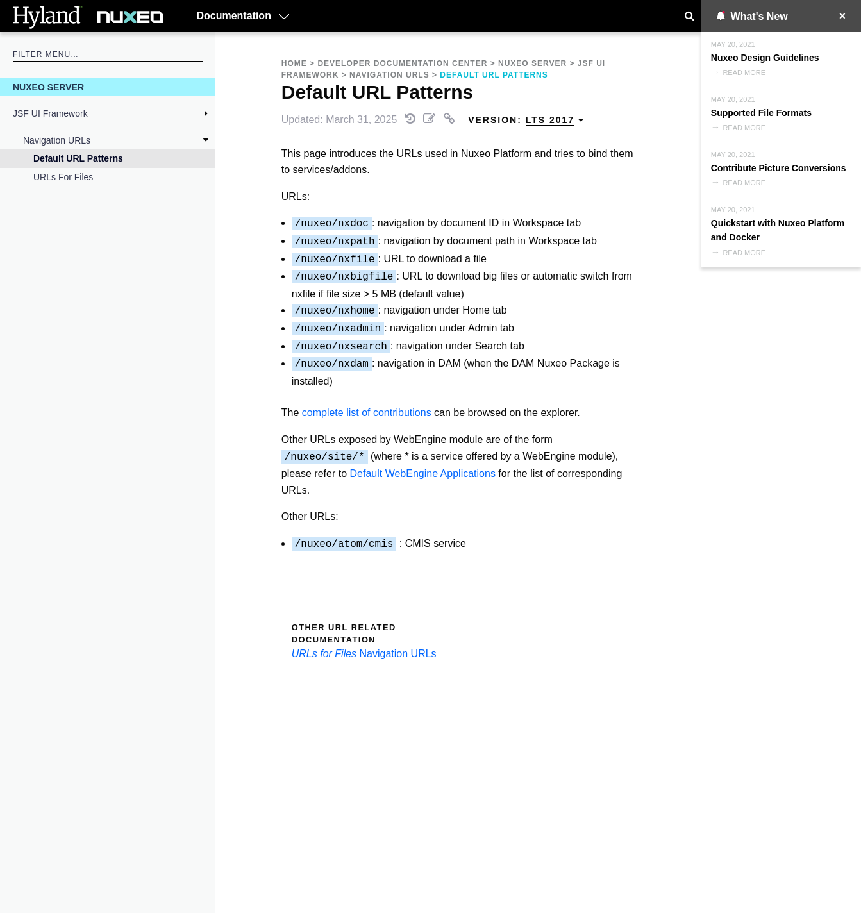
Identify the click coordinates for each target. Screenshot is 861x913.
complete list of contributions (366, 412)
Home (294, 63)
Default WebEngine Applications (422, 473)
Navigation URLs (56, 140)
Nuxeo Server (48, 87)
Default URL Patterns (78, 158)
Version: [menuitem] (526, 120)
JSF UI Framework (50, 113)
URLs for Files (63, 177)
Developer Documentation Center (402, 63)
